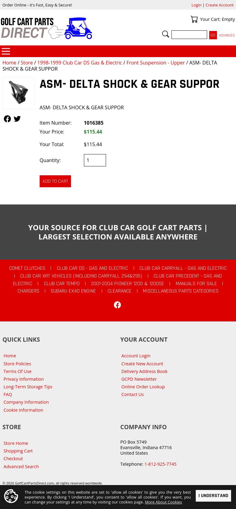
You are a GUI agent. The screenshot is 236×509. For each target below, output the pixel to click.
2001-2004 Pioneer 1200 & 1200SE (127, 283)
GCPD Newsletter (139, 379)
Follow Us (7, 119)
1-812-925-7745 (160, 464)
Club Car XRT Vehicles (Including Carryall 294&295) (81, 276)
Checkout (13, 458)
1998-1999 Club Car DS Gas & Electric (79, 62)
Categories (6, 51)
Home (9, 62)
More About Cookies (163, 502)
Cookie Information (23, 410)
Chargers (28, 291)
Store (27, 62)
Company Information (26, 402)
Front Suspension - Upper (156, 62)
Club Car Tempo (62, 283)
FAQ (8, 394)
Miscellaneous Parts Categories (180, 291)
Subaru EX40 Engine (73, 291)
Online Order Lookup (143, 387)
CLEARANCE (120, 291)
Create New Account (142, 364)
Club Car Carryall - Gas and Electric (183, 268)
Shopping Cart (18, 451)
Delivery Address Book (144, 371)
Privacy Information (24, 379)
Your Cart (194, 19)
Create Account (220, 5)
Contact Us (132, 394)
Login (196, 5)
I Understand (213, 495)
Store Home (16, 443)
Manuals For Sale (196, 283)
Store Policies (17, 364)
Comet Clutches (27, 268)
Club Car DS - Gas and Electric (92, 268)
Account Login (136, 356)
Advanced (227, 35)
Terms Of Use (18, 371)
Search (166, 34)
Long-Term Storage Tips (28, 387)
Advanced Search (21, 466)
